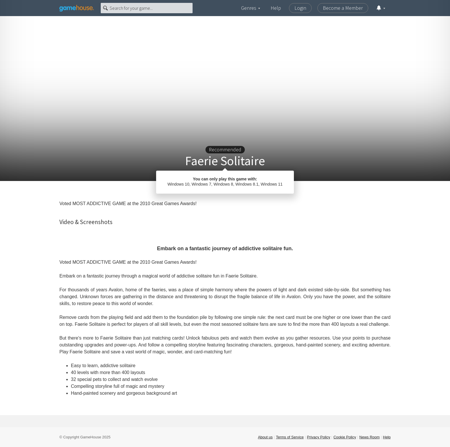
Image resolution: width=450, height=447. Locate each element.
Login (300, 8)
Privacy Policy (318, 437)
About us (265, 437)
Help (276, 8)
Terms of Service (290, 437)
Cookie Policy (344, 437)
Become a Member (343, 8)
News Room (369, 437)
